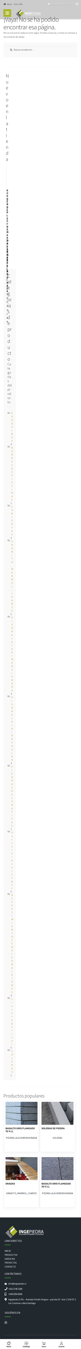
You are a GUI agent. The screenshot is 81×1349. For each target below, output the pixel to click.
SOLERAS (12, 1061)
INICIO (8, 1250)
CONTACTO (10, 1266)
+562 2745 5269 (15, 1288)
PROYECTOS (11, 1262)
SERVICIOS (10, 1258)
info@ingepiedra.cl (59, 4)
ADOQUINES (12, 426)
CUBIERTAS (12, 520)
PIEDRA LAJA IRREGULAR (12, 728)
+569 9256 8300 (15, 1294)
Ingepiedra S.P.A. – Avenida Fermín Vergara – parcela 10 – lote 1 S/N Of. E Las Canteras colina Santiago (42, 1301)
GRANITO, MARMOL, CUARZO (12, 576)
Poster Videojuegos (12, 860)
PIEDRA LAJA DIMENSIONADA (21, 1137)
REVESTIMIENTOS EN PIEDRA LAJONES (12, 944)
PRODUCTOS (11, 1254)
